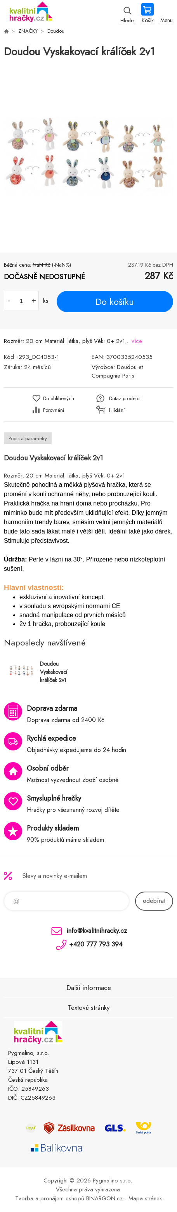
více (137, 341)
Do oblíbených (58, 398)
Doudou (55, 31)
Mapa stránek (145, 1198)
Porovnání (53, 410)
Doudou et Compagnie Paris (117, 371)
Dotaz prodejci (125, 398)
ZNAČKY (28, 31)
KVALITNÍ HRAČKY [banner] (30, 13)
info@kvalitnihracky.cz (96, 930)
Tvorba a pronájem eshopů (49, 1198)
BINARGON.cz (104, 1198)
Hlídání (117, 410)
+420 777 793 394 (95, 944)
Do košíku (114, 301)
